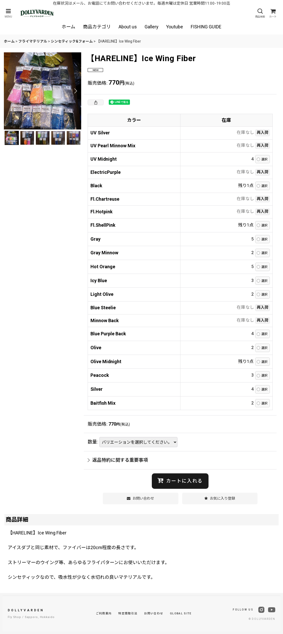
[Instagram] (261, 609)
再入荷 (262, 132)
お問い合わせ (153, 613)
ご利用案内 (104, 613)
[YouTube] (271, 609)
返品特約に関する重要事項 (118, 460)
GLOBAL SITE (181, 613)
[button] (8, 13)
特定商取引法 (127, 613)
